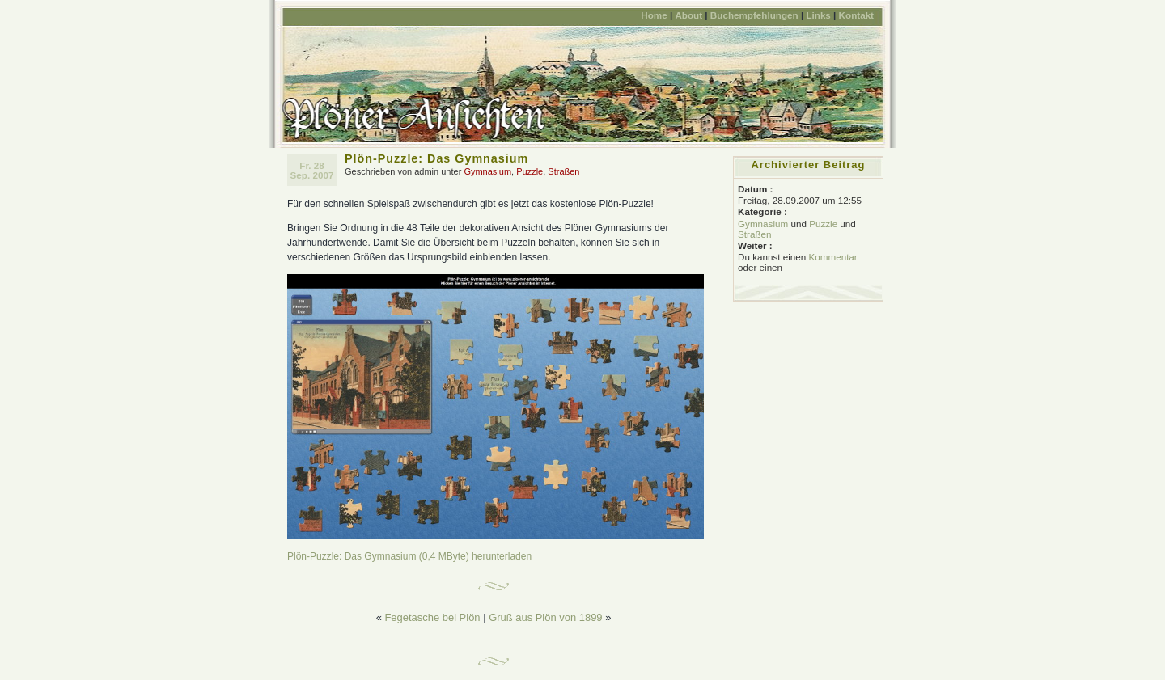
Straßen (563, 171)
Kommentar (832, 256)
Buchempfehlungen (754, 15)
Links (818, 15)
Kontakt (856, 15)
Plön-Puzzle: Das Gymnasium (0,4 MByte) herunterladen (409, 556)
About (688, 15)
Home (654, 15)
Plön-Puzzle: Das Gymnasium (436, 158)
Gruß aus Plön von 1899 (545, 617)
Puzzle (529, 171)
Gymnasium (487, 171)
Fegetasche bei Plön (432, 617)
